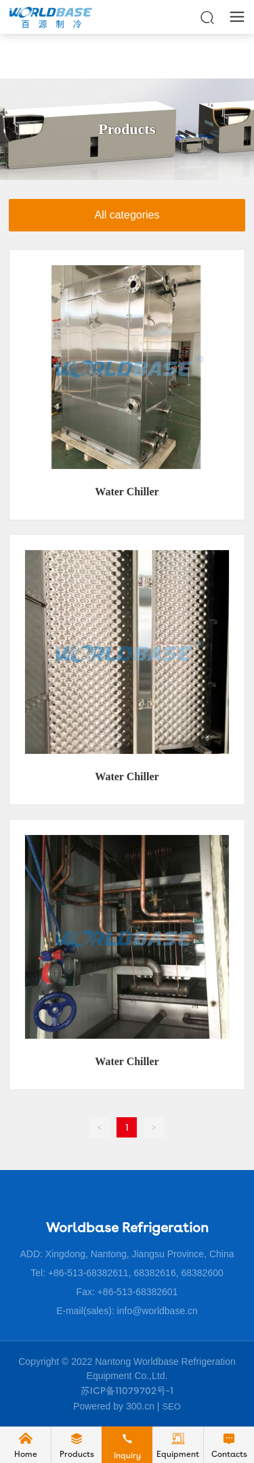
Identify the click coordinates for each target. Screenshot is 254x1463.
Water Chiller (126, 491)
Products (127, 128)
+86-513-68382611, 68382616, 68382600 (136, 1272)
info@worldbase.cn (157, 1310)
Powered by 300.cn (113, 1406)
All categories (126, 215)
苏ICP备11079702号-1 (127, 1390)
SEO (171, 1406)
